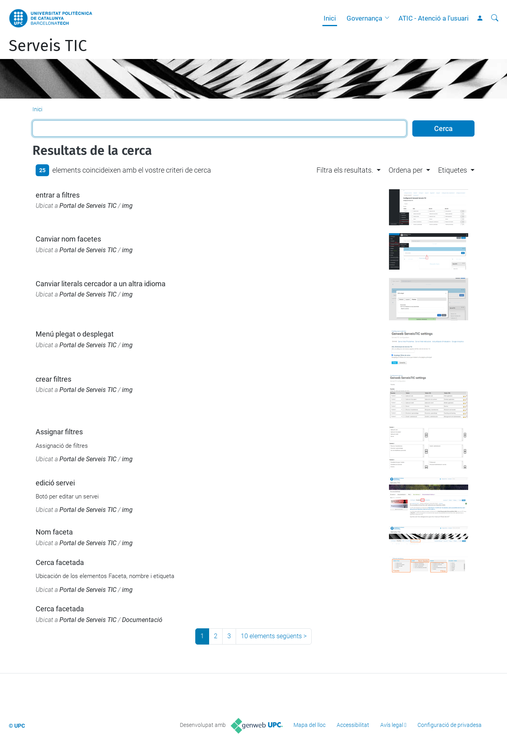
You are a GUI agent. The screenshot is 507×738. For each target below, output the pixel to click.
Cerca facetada (60, 562)
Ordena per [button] (406, 170)
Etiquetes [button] (452, 170)
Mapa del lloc (310, 725)
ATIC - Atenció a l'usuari (433, 18)
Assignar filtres (59, 432)
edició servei (55, 483)
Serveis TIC (48, 45)
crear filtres (53, 379)
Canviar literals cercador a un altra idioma (101, 284)
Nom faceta (54, 532)
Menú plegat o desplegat (75, 334)
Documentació (142, 620)
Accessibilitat (353, 725)
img (127, 205)
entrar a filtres (58, 195)
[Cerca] (494, 18)
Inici (330, 18)
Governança (364, 18)
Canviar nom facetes (68, 239)
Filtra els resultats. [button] (344, 170)
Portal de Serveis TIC (87, 205)
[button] (389, 18)
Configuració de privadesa (449, 725)
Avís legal (391, 725)
